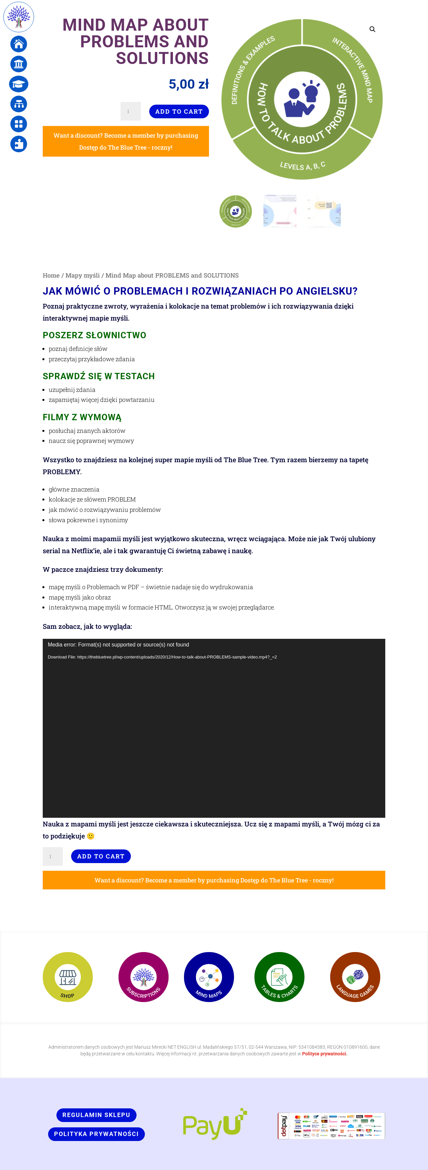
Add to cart (179, 111)
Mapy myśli (82, 275)
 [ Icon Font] (19, 104)
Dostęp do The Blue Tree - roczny (125, 147)
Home (51, 275)
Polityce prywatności (324, 1053)
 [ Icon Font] (18, 84)
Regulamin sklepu (96, 1114)
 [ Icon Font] (19, 144)
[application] (214, 728)
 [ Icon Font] (19, 124)
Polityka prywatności (96, 1133)
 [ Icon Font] (19, 64)
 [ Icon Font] (19, 44)
